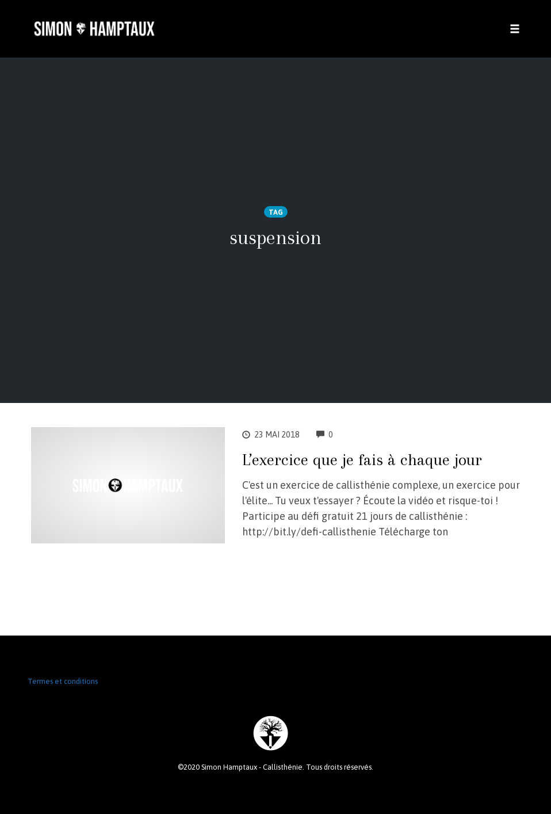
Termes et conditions (63, 681)
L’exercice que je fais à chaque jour (362, 459)
